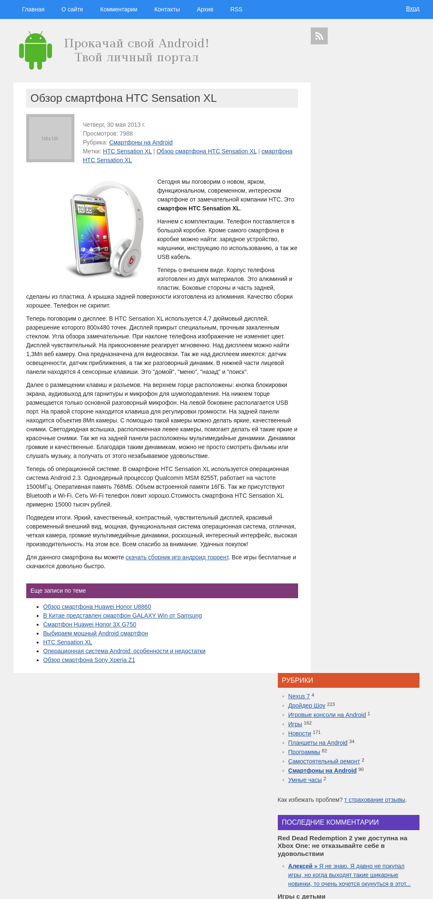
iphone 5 (366, 800)
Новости (331, 142)
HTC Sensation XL (127, 151)
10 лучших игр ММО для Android (364, 684)
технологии (339, 768)
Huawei (347, 800)
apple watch (370, 815)
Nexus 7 (331, 105)
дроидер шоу (324, 800)
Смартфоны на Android (141, 142)
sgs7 (396, 808)
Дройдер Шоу (338, 115)
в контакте (385, 852)
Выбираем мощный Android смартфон (95, 660)
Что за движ (347, 344)
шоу (351, 852)
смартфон (360, 793)
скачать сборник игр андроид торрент (177, 583)
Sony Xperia (385, 823)
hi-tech (367, 768)
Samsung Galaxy (328, 852)
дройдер (380, 808)
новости (390, 768)
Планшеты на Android (349, 152)
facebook (407, 815)
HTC (405, 785)
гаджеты (397, 755)
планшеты (387, 785)
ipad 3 (389, 815)
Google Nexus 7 (355, 823)
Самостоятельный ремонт (356, 170)
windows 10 (345, 815)
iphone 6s (361, 838)
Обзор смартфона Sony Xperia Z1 (89, 686)
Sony (335, 808)
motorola (319, 808)
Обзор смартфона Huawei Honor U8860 (97, 633)
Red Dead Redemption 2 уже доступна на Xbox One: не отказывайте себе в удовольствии (366, 622)
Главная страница (47, 887)
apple (385, 776)
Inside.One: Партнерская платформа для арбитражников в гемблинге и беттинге (366, 577)
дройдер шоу (347, 753)
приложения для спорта (373, 845)
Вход (412, 8)
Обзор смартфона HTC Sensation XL (206, 151)
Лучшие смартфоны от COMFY (363, 648)
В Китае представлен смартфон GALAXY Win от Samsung (122, 642)
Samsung (362, 785)
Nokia (348, 808)
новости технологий (396, 800)
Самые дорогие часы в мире (359, 701)
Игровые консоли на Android (359, 124)
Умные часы (337, 189)
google (340, 785)
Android (340, 793)
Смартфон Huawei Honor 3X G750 (89, 651)
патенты (406, 852)
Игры (327, 133)
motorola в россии (391, 838)
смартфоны (331, 777)
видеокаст (362, 776)
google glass (326, 823)
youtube (407, 845)
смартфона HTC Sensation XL (123, 160)
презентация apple (330, 845)
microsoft (320, 793)
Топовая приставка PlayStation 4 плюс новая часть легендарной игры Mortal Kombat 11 (364, 666)
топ (414, 838)
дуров (363, 808)
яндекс (365, 852)
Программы (336, 161)
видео (380, 793)
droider (395, 793)
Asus (410, 793)
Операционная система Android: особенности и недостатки (124, 677)
